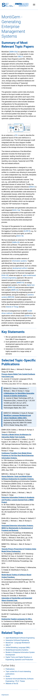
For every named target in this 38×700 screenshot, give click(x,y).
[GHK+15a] (16, 210)
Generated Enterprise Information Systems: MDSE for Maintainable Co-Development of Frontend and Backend (17, 528)
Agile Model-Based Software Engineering (20, 638)
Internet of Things (12, 307)
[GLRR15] (27, 231)
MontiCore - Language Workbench (18, 643)
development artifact (19, 268)
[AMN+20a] (13, 52)
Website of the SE (12, 683)
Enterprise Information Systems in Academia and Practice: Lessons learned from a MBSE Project (18, 499)
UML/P (20, 56)
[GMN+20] (15, 242)
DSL (16, 135)
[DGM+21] (28, 316)
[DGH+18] (19, 236)
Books (8, 676)
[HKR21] (32, 187)
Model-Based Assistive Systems (17, 650)
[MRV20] (11, 297)
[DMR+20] (11, 287)
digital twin (31, 285)
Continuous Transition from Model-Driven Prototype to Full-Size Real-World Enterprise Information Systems (18, 455)
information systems (19, 261)
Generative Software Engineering (17, 640)
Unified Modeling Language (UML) (18, 647)
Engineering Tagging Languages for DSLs (17, 619)
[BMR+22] (14, 290)
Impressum (5, 695)
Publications (10, 669)
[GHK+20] (5, 275)
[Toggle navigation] (34, 5)
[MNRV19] (20, 283)
